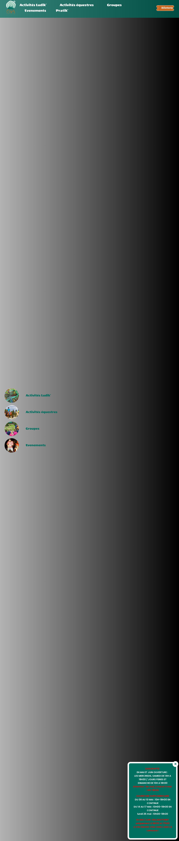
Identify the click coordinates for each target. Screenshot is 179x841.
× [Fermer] (175, 764)
